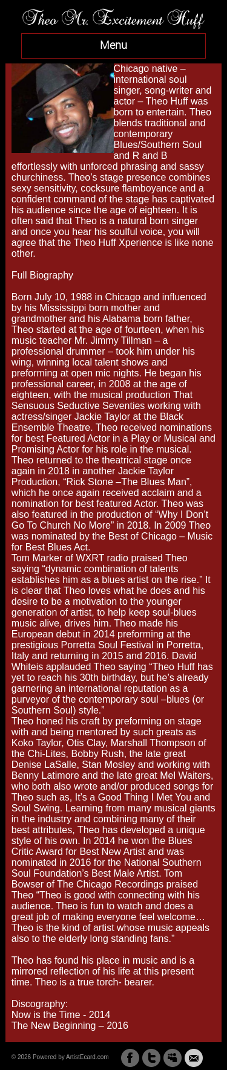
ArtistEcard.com (87, 1057)
